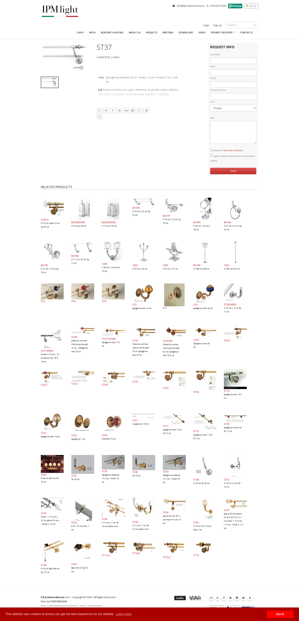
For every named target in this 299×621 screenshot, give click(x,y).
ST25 (135, 381)
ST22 (74, 435)
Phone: (213, 78)
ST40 (196, 479)
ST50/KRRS (230, 304)
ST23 (43, 433)
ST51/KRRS (47, 350)
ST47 (74, 564)
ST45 (104, 519)
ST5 (43, 301)
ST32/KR (167, 341)
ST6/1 (44, 385)
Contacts (246, 32)
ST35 (104, 471)
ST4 (104, 301)
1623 (135, 265)
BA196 (196, 265)
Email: (213, 66)
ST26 (196, 392)
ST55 (196, 522)
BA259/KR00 (109, 222)
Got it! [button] (280, 614)
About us (135, 32)
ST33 (104, 435)
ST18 (226, 424)
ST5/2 (74, 383)
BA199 (135, 207)
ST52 (74, 522)
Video (202, 32)
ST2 (134, 304)
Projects (151, 32)
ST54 (43, 513)
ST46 (135, 522)
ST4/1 (227, 340)
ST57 (226, 510)
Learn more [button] (123, 614)
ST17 (165, 426)
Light (80, 32)
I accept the (226, 150)
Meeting (168, 32)
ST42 (135, 472)
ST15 (196, 431)
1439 (104, 264)
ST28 (74, 337)
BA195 (44, 265)
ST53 (226, 479)
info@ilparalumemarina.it (190, 5)
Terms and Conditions (233, 150)
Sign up (217, 25)
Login (206, 25)
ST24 (165, 388)
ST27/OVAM (108, 338)
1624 (226, 265)
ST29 (196, 340)
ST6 (73, 301)
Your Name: (215, 54)
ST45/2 (45, 219)
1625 (165, 265)
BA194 (227, 222)
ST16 (226, 390)
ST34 (165, 471)
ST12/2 (167, 557)
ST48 (43, 565)
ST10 (196, 555)
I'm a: (212, 101)
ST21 (135, 420)
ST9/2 (105, 384)
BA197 (166, 215)
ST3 (195, 304)
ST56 (165, 512)
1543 (43, 474)
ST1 (165, 308)
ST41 (74, 475)
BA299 (196, 222)
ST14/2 (136, 553)
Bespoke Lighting (112, 32)
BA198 (74, 256)
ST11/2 (106, 555)
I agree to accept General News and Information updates (232, 158)
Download (186, 32)
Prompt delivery (222, 32)
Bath (92, 32)
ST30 (135, 340)
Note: (212, 117)
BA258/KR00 (78, 222)
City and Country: (218, 90)
